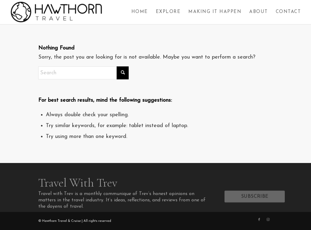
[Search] (83, 72)
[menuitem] (139, 12)
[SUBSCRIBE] (255, 198)
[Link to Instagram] (268, 219)
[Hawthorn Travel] (56, 12)
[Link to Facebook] (259, 219)
